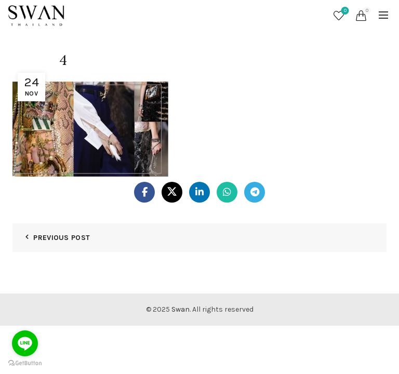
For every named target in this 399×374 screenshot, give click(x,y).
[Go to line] (25, 343)
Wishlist (344, 11)
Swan (180, 309)
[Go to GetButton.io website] (25, 363)
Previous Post (61, 237)
